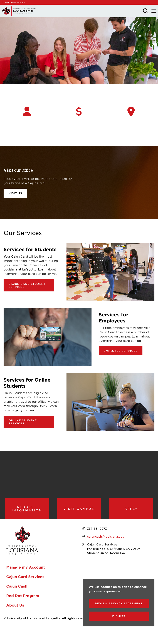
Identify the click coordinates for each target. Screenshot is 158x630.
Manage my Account (25, 570)
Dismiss (118, 616)
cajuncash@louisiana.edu (105, 539)
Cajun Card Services (25, 579)
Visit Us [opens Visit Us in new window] (15, 193)
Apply (131, 510)
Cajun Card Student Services (27, 285)
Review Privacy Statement (119, 603)
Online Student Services (23, 422)
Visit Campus (79, 510)
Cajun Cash (16, 589)
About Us (15, 608)
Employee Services (120, 350)
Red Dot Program (22, 598)
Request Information (26, 510)
